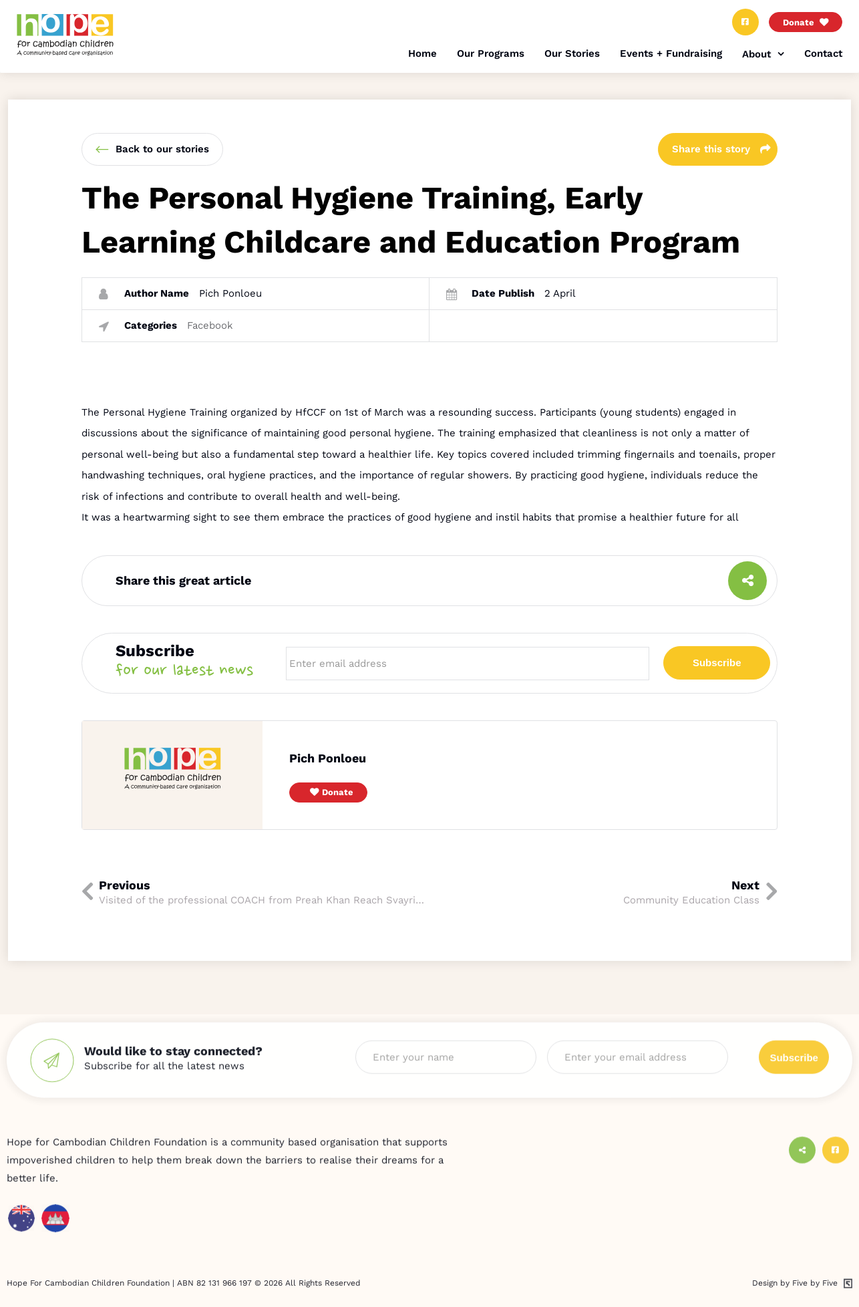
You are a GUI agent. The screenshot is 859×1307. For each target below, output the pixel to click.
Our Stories (572, 53)
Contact (823, 53)
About (756, 54)
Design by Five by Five (795, 1300)
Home (422, 53)
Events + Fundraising (671, 53)
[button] (328, 792)
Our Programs (490, 53)
